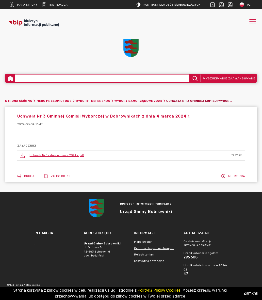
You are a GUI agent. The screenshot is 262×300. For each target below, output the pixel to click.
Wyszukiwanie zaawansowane (229, 78)
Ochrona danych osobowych (154, 248)
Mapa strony (23, 4)
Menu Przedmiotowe (53, 101)
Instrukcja (54, 4)
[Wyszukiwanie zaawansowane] (102, 78)
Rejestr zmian (144, 254)
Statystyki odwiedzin (149, 261)
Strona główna (18, 101)
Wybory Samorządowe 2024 (138, 101)
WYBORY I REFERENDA (93, 101)
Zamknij (251, 293)
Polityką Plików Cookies (159, 290)
